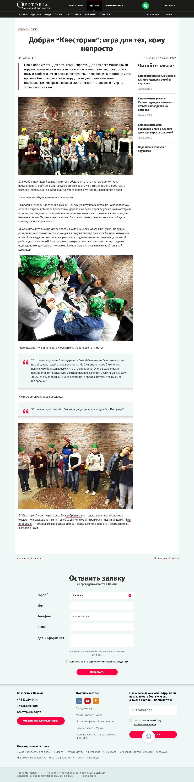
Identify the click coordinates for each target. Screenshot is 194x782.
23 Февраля (109, 752)
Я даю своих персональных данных (98, 662)
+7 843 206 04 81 (27, 700)
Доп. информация (51, 638)
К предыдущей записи (28, 558)
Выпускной (74, 15)
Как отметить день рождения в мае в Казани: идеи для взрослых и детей (155, 128)
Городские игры (85, 708)
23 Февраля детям (130, 752)
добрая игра (74, 515)
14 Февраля (93, 752)
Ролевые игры (106, 722)
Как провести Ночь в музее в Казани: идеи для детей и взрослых (157, 79)
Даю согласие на (147, 723)
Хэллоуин (161, 752)
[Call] (145, 5)
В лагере (106, 15)
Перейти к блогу (27, 29)
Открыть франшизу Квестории (40, 720)
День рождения (30, 15)
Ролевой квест (84, 728)
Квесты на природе (88, 758)
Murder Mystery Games (89, 715)
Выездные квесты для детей (34, 752)
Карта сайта (89, 776)
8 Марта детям (75, 752)
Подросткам (53, 15)
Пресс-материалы (27, 773)
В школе (90, 15)
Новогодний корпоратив (31, 758)
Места (100, 728)
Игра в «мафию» (85, 722)
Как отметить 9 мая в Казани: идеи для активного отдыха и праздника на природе (156, 104)
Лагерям (148, 752)
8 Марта (58, 752)
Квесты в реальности (61, 758)
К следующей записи (166, 558)
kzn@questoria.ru (27, 706)
